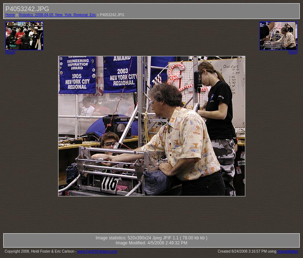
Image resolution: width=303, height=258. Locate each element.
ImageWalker (287, 251)
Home (10, 15)
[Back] (24, 50)
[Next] (279, 50)
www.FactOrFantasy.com (97, 251)
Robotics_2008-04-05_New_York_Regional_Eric (57, 15)
